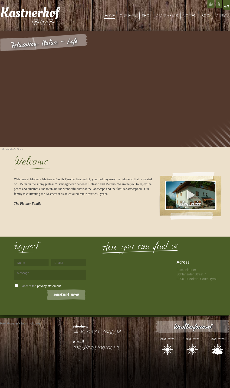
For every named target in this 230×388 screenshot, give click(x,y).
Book (206, 16)
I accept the (41, 286)
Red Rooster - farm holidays (20, 323)
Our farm (128, 16)
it (218, 4)
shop (146, 16)
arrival (223, 16)
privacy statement (49, 286)
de (211, 4)
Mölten (190, 16)
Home (110, 16)
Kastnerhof (29, 13)
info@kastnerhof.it (96, 348)
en (226, 6)
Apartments (167, 16)
